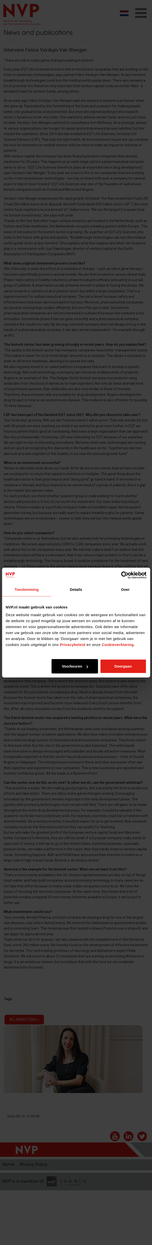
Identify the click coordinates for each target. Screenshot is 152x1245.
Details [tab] (76, 589)
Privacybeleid (72, 644)
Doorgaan (123, 666)
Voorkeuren (75, 666)
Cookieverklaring (118, 644)
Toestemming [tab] (27, 589)
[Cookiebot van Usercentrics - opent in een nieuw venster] (124, 575)
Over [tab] (125, 589)
